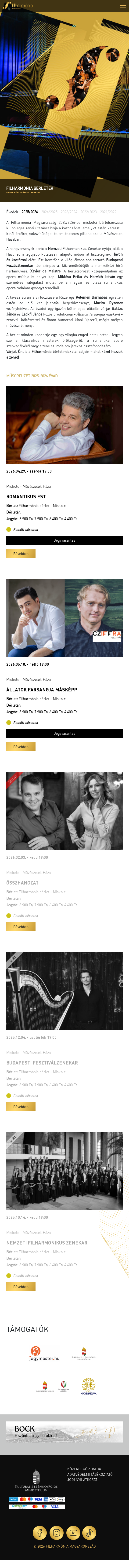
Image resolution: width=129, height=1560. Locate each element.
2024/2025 (49, 211)
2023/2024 (69, 211)
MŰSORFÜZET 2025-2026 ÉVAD (32, 375)
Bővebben (21, 553)
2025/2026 (30, 211)
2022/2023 (88, 211)
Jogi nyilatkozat (82, 1479)
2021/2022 (108, 211)
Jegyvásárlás (64, 540)
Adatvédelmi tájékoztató (90, 1474)
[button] (123, 6)
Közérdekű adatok (84, 1469)
